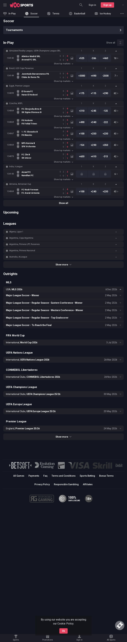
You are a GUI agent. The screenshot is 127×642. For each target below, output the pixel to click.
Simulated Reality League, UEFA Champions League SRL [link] (35, 51)
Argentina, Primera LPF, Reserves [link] (24, 244)
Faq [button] (45, 475)
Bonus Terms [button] (106, 475)
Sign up (107, 5)
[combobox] (120, 5)
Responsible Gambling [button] (66, 484)
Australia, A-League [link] (18, 257)
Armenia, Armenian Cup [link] (20, 184)
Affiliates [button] (88, 484)
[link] (21, 5)
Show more (63, 264)
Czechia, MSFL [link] (16, 103)
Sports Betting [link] (87, 475)
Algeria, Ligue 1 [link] (16, 232)
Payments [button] (33, 475)
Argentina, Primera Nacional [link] (22, 250)
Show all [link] (110, 42)
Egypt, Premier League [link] (19, 86)
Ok (63, 631)
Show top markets (63, 64)
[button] (63, 51)
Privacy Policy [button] (42, 484)
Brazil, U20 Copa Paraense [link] (21, 68)
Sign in (92, 5)
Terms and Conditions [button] (64, 475)
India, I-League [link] (15, 166)
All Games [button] (18, 475)
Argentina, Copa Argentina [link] (21, 238)
